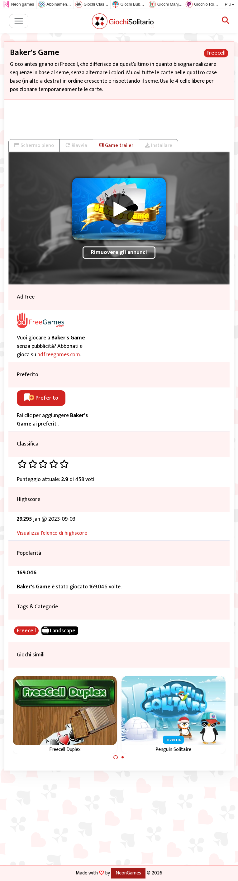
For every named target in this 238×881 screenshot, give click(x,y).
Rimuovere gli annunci (119, 252)
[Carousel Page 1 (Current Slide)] (115, 757)
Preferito (41, 398)
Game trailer (116, 145)
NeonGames (128, 873)
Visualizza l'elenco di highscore (52, 533)
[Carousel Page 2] (123, 757)
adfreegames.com (58, 354)
